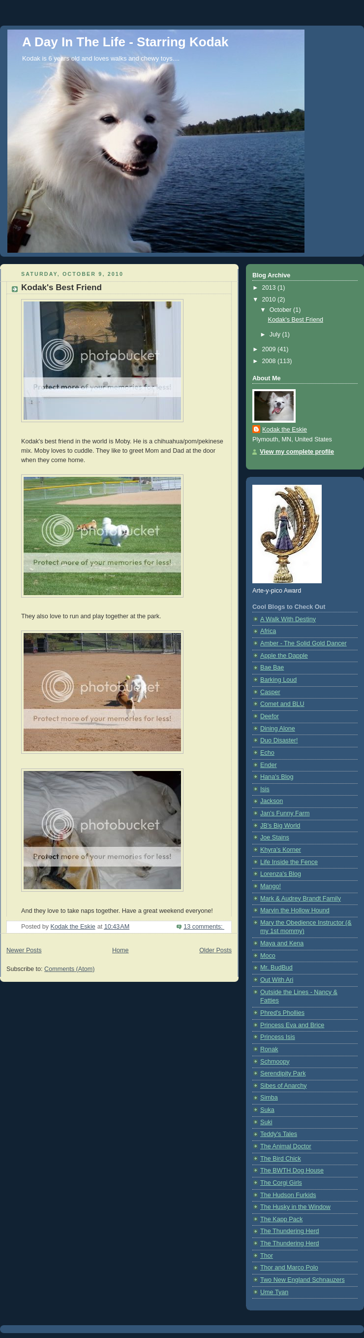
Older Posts (215, 950)
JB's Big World (280, 825)
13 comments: (203, 926)
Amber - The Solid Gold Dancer (303, 643)
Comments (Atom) (69, 969)
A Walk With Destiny (288, 619)
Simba (269, 1097)
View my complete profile (297, 451)
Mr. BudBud (276, 967)
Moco (267, 955)
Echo (267, 752)
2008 (270, 361)
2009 (270, 349)
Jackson (271, 801)
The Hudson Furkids (288, 1195)
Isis (265, 789)
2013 (270, 287)
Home (120, 950)
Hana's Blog (277, 776)
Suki (266, 1122)
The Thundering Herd (289, 1231)
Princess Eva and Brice (292, 1025)
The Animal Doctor (285, 1146)
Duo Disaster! (279, 740)
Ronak (269, 1049)
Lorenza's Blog (280, 873)
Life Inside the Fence (289, 862)
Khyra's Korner (280, 849)
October (281, 309)
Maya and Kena (281, 943)
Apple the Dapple (284, 655)
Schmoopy (275, 1061)
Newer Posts (23, 950)
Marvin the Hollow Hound (295, 910)
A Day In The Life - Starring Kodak (125, 41)
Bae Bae (272, 667)
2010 (270, 299)
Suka (267, 1109)
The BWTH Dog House (292, 1170)
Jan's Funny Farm (285, 813)
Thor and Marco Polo (289, 1267)
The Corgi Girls (281, 1182)
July (276, 334)
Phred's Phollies (282, 1012)
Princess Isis (277, 1037)
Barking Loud (278, 679)
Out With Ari (276, 979)
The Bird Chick (280, 1158)
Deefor (269, 716)
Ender (268, 765)
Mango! (270, 886)
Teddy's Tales (278, 1134)
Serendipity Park (283, 1073)
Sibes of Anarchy (283, 1085)
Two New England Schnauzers (302, 1279)
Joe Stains (274, 837)
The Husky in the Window (295, 1207)
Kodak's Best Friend (61, 287)
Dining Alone (277, 728)
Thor (266, 1255)
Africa (268, 631)
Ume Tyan (274, 1292)
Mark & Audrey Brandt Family (300, 898)
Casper (270, 692)
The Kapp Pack (281, 1219)
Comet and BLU (282, 704)
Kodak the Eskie (284, 429)
